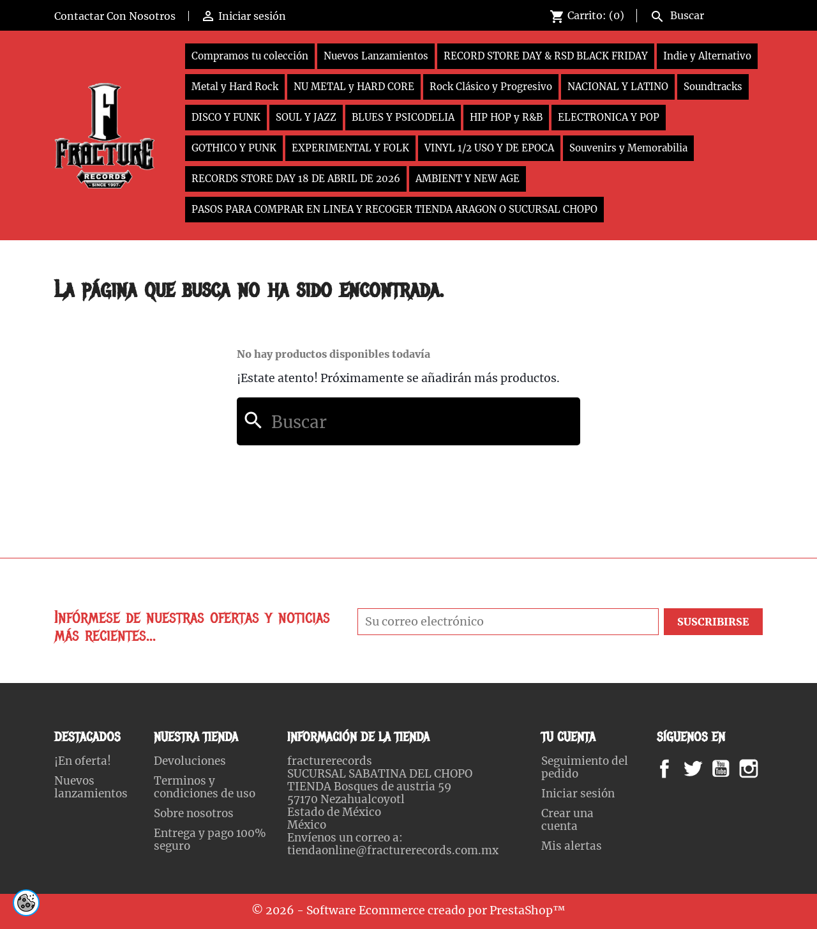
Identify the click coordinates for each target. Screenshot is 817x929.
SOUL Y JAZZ (306, 117)
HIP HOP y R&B (506, 117)
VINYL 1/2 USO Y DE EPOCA (489, 148)
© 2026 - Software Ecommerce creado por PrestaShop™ (408, 910)
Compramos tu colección (249, 56)
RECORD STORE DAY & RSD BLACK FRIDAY (546, 56)
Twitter (700, 768)
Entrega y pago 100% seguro (210, 839)
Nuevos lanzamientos (91, 787)
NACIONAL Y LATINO (617, 87)
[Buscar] (704, 14)
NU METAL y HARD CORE (354, 87)
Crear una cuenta (567, 820)
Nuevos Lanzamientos (376, 56)
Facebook (677, 768)
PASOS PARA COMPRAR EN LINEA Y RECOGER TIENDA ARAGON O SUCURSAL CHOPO (394, 209)
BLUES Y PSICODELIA (403, 117)
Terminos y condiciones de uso (204, 787)
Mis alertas (571, 846)
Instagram (764, 768)
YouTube (731, 768)
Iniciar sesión (578, 793)
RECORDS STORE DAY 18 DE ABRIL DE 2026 (295, 179)
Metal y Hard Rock (234, 87)
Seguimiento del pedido (584, 767)
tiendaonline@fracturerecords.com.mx (392, 850)
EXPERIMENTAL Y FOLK (350, 148)
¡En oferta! (82, 761)
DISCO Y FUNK (225, 117)
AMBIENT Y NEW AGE (468, 179)
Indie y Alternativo (707, 56)
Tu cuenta (568, 737)
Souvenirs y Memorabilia (628, 148)
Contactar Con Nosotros (115, 16)
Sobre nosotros (194, 813)
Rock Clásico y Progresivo (491, 87)
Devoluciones (190, 761)
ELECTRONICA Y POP (608, 117)
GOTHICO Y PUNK (233, 148)
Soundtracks (713, 87)
